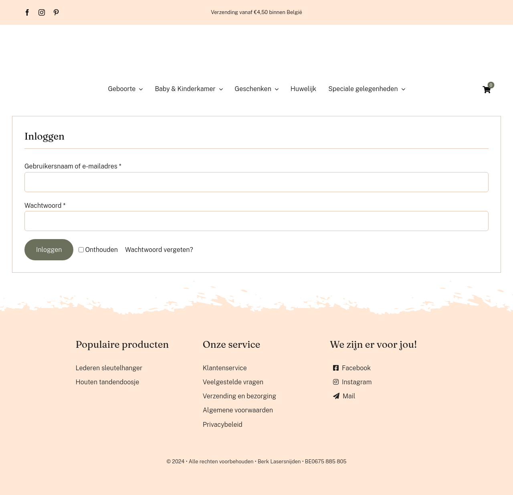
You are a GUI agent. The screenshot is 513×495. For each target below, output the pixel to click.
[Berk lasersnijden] (256, 36)
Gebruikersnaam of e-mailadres (72, 166)
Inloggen (49, 250)
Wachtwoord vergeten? (159, 250)
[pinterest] (56, 12)
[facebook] (27, 12)
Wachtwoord (45, 205)
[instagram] (41, 12)
